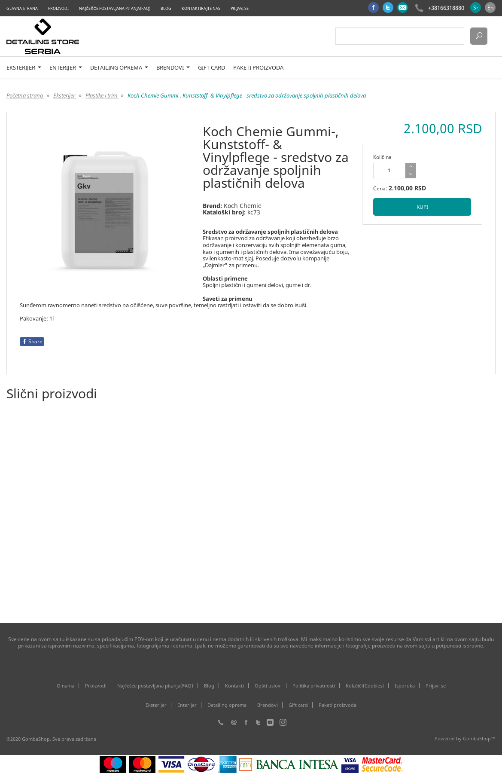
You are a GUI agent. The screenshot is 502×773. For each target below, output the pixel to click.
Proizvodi (58, 8)
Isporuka (405, 685)
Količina (382, 157)
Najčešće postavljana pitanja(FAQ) (114, 8)
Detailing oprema (119, 67)
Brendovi (173, 67)
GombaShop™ (479, 738)
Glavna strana (22, 8)
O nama (65, 685)
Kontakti (234, 685)
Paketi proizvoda (258, 67)
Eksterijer (23, 67)
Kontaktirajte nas (201, 8)
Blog (166, 8)
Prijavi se (240, 8)
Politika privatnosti (313, 685)
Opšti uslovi (268, 685)
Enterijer (65, 67)
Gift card (211, 67)
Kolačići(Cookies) (365, 685)
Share (32, 341)
